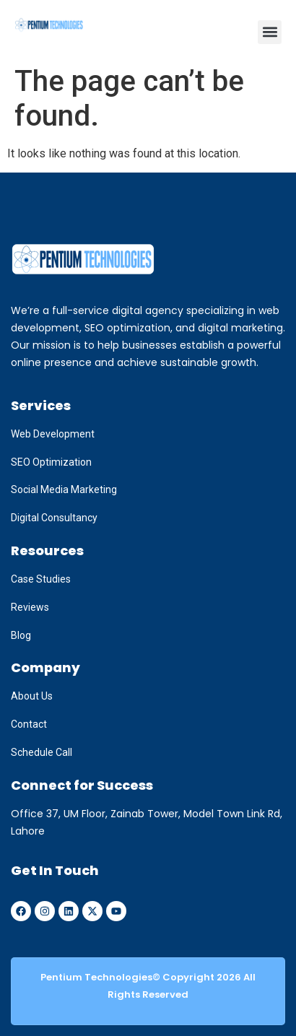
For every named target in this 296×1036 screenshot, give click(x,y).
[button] (270, 32)
